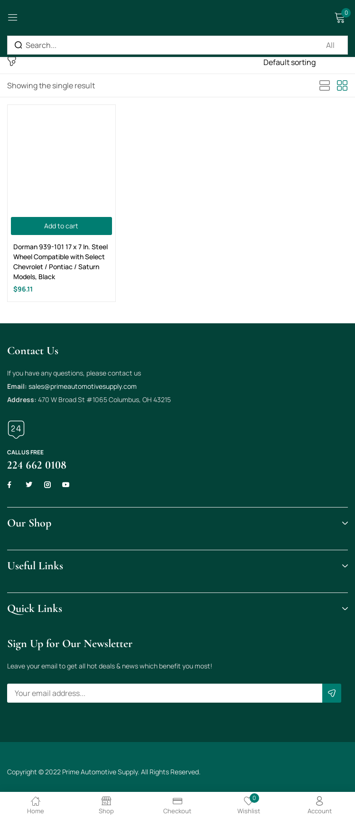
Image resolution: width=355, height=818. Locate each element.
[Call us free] (16, 430)
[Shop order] (305, 62)
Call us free (25, 452)
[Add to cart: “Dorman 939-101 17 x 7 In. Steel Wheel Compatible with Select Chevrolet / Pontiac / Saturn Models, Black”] (61, 226)
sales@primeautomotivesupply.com (82, 386)
